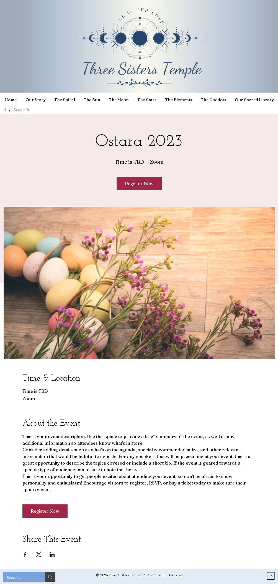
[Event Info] (22, 109)
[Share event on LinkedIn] (52, 554)
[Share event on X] (38, 554)
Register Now (139, 183)
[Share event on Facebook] (25, 554)
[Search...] (20, 577)
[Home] (4, 109)
